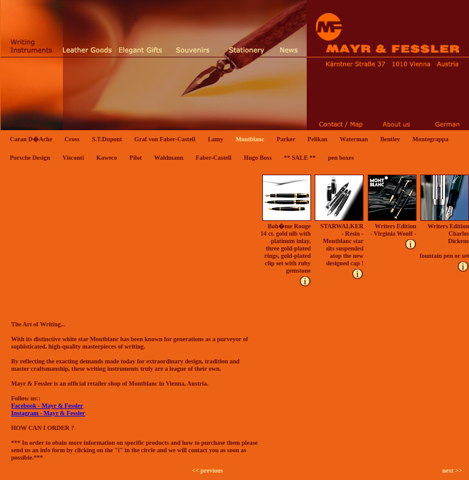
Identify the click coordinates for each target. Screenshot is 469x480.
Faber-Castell (213, 157)
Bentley (390, 139)
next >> (452, 470)
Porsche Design (30, 157)
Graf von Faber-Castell (165, 139)
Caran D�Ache (31, 139)
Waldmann (168, 157)
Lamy (215, 139)
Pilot (136, 157)
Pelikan (317, 139)
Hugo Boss (258, 157)
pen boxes (341, 157)
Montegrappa (430, 139)
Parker (285, 139)
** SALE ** (299, 157)
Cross (72, 139)
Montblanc (250, 139)
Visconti (73, 157)
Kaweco (106, 157)
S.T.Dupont (107, 139)
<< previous (207, 470)
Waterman (354, 139)
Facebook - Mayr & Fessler (47, 405)
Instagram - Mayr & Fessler (48, 413)
